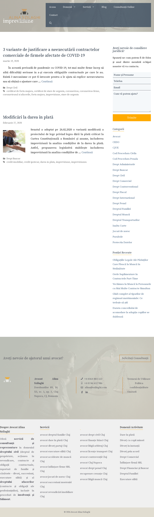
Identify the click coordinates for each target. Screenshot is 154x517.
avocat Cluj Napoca (91, 462)
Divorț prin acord (129, 451)
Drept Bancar (13, 158)
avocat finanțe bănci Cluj (94, 440)
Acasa (52, 7)
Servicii (90, 7)
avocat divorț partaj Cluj (53, 445)
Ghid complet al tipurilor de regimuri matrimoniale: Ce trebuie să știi (128, 298)
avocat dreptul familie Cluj (55, 434)
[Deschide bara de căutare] (50, 23)
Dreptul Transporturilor (126, 220)
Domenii (71, 7)
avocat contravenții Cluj (93, 457)
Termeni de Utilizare (138, 379)
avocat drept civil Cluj (92, 434)
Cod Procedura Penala (125, 159)
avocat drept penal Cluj (93, 468)
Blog (104, 7)
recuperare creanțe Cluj (93, 473)
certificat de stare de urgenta (49, 91)
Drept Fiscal (119, 192)
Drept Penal (119, 203)
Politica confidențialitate (139, 385)
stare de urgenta (70, 94)
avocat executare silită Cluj (55, 451)
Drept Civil (12, 87)
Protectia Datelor (122, 242)
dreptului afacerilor (17, 482)
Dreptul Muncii (121, 214)
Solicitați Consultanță (135, 358)
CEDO (116, 142)
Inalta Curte (119, 225)
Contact (53, 15)
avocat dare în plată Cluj (54, 440)
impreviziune (53, 94)
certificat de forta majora (20, 91)
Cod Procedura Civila (124, 153)
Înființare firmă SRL (131, 462)
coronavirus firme (89, 91)
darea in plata (47, 162)
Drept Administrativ (124, 164)
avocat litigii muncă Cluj (93, 479)
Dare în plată (127, 434)
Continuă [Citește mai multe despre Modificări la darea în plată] (87, 152)
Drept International (124, 198)
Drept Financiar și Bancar (134, 468)
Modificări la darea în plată (28, 117)
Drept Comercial (122, 181)
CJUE (116, 147)
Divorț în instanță (130, 445)
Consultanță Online (124, 7)
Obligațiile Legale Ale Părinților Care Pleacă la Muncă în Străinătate (130, 264)
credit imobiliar (15, 162)
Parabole (118, 236)
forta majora (38, 94)
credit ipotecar (31, 162)
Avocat (116, 136)
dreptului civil (9, 452)
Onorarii (131, 391)
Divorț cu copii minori (132, 440)
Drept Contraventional (125, 186)
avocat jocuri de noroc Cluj (55, 476)
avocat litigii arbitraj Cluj (94, 445)
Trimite (131, 117)
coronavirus (72, 91)
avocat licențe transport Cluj (96, 451)
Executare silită (128, 479)
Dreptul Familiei (122, 209)
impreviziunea (79, 162)
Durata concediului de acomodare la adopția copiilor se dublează (131, 312)
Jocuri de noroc (121, 231)
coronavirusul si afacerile (16, 94)
